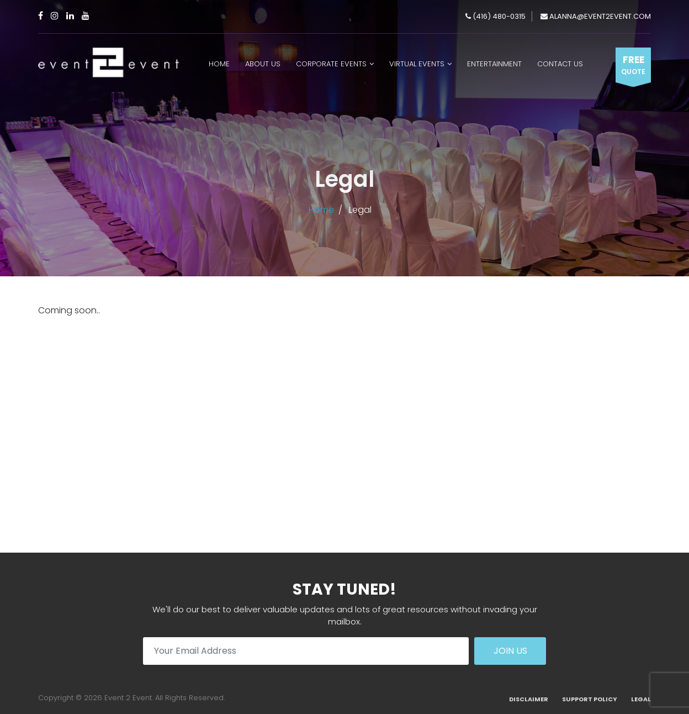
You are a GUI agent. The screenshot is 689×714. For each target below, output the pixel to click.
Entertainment (494, 64)
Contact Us (560, 64)
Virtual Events (416, 64)
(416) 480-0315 (495, 16)
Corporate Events (331, 64)
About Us (262, 64)
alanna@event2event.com (595, 16)
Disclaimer (528, 699)
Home (219, 64)
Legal (641, 699)
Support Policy (589, 699)
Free (633, 65)
